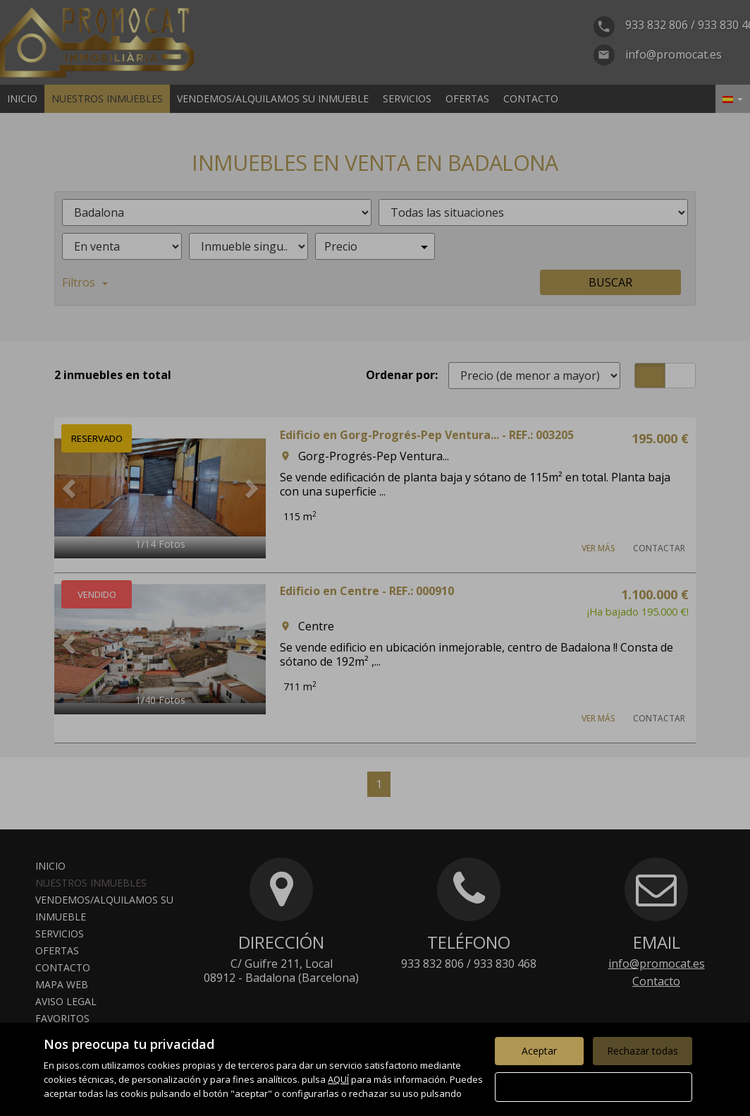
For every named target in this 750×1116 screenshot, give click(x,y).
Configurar (593, 1086)
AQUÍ (338, 1079)
